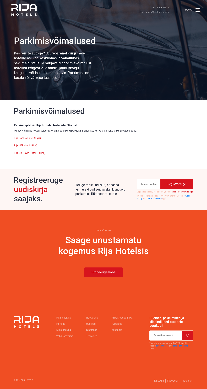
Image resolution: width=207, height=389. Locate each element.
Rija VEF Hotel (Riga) (25, 145)
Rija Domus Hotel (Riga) (27, 138)
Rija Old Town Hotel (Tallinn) (29, 153)
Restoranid (92, 317)
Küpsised (116, 323)
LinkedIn (159, 380)
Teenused (91, 336)
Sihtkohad (91, 329)
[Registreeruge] (176, 184)
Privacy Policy (162, 346)
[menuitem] (64, 318)
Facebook (172, 380)
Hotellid (60, 323)
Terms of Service (154, 198)
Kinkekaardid (63, 329)
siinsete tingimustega (183, 192)
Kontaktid (116, 329)
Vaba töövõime (64, 336)
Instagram (187, 380)
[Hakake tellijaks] (187, 335)
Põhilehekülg (63, 317)
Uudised (91, 323)
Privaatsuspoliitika (121, 317)
